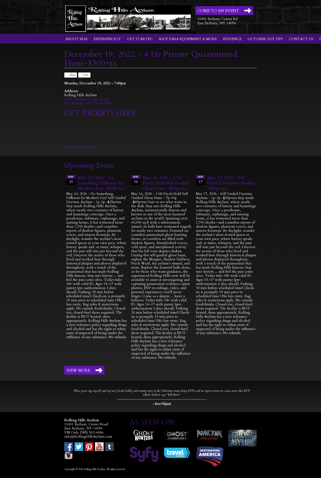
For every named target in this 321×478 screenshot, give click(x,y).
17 (200, 179)
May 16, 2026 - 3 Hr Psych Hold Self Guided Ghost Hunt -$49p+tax (165, 183)
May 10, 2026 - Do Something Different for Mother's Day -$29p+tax (101, 183)
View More (78, 370)
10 (71, 179)
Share (71, 75)
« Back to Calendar (81, 147)
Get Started (140, 39)
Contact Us (301, 39)
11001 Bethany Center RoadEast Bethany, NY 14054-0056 (87, 101)
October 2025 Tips (265, 39)
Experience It (107, 39)
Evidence (232, 39)
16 (135, 179)
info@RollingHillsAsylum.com (88, 436)
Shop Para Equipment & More (188, 39)
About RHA (76, 39)
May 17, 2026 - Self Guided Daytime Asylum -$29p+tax (231, 183)
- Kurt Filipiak (162, 404)
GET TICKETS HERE (101, 113)
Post (83, 75)
